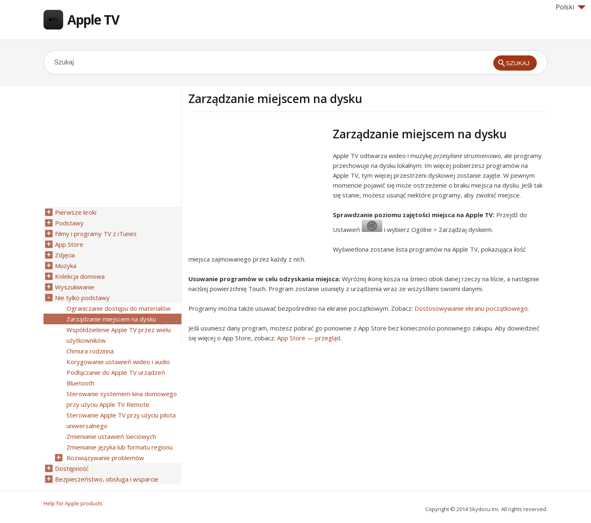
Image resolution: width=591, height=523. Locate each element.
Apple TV (93, 19)
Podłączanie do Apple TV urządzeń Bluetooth (115, 377)
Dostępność (72, 468)
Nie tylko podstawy (82, 298)
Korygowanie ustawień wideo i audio (118, 362)
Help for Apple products (73, 503)
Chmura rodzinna (90, 351)
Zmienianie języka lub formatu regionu (119, 447)
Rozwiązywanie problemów (105, 458)
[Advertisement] (257, 184)
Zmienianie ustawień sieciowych (111, 436)
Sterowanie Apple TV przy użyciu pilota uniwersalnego (121, 420)
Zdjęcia (65, 255)
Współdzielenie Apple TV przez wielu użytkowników (118, 335)
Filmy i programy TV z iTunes (96, 233)
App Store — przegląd (308, 338)
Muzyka (65, 266)
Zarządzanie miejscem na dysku (111, 319)
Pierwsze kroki (75, 212)
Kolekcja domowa (80, 276)
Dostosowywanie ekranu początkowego (471, 308)
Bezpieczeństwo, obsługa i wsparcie (106, 479)
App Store (69, 244)
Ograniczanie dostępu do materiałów (118, 308)
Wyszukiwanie (74, 287)
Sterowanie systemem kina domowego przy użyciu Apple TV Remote (121, 399)
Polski (571, 6)
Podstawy (69, 223)
